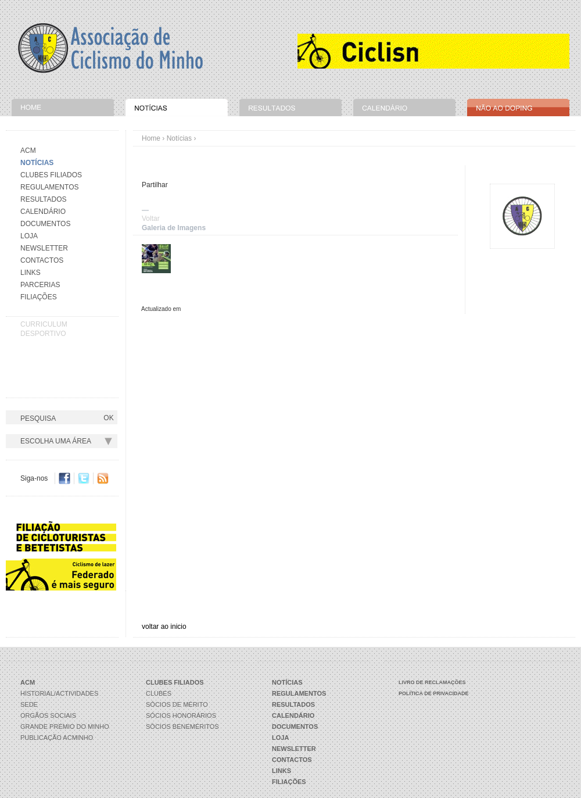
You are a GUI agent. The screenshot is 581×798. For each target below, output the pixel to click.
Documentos (45, 224)
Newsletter (44, 248)
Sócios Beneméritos (182, 726)
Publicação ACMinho (56, 737)
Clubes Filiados (51, 175)
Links (30, 273)
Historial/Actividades (59, 693)
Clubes (158, 693)
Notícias (179, 138)
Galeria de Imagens (174, 228)
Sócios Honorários (181, 715)
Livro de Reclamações (432, 682)
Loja (29, 236)
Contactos (41, 260)
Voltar (151, 218)
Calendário (43, 211)
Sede (29, 704)
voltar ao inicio (164, 626)
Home (151, 138)
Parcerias (40, 285)
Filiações (38, 297)
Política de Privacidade (434, 693)
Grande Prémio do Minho (64, 726)
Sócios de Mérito (177, 704)
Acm (28, 150)
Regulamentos (49, 187)
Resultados (43, 199)
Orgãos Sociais (48, 715)
